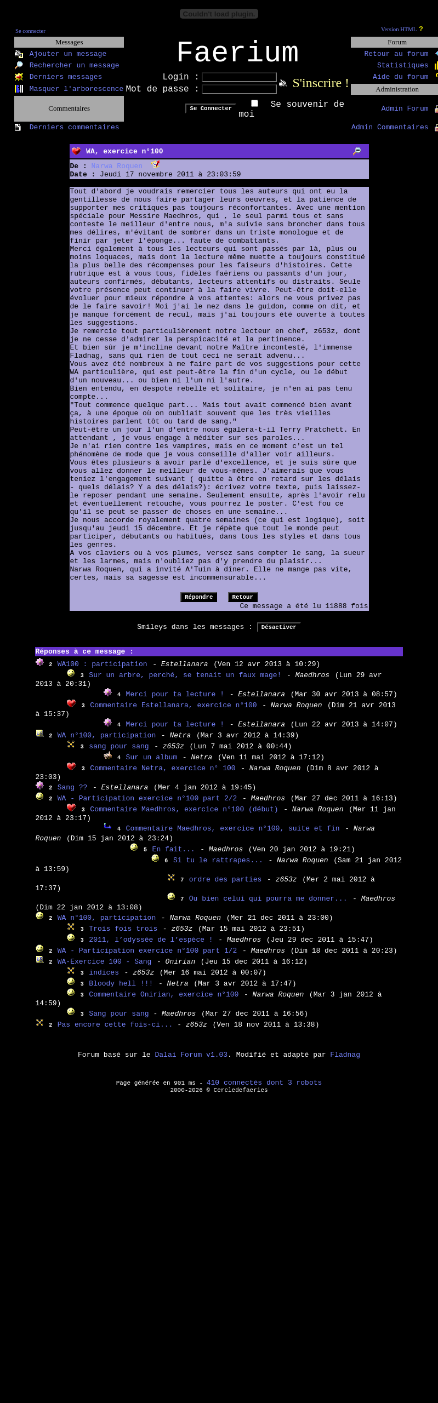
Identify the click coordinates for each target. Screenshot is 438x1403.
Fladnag (345, 1062)
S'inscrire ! (320, 90)
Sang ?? (73, 795)
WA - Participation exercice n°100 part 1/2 (147, 958)
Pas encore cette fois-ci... (117, 1032)
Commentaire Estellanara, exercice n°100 (173, 712)
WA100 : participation (102, 671)
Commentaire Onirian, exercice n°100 (163, 1002)
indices (104, 980)
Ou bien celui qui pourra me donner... (268, 906)
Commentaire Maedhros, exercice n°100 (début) (184, 816)
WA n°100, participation (107, 742)
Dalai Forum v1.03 (191, 1062)
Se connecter (30, 31)
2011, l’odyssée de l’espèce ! (151, 947)
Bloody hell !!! (121, 991)
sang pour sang (119, 753)
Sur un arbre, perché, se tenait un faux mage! (185, 682)
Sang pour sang (121, 1021)
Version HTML (399, 29)
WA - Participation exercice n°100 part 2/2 (147, 805)
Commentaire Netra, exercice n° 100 (162, 775)
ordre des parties (225, 887)
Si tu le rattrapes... (218, 867)
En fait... (173, 856)
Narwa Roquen (117, 173)
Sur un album (152, 764)
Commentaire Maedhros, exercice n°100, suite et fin (233, 836)
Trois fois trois (123, 936)
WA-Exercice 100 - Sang (105, 969)
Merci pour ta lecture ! (175, 701)
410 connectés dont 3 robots (264, 1090)
